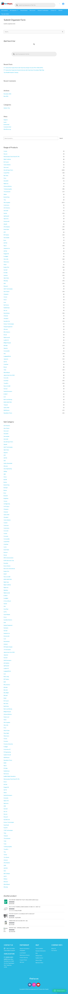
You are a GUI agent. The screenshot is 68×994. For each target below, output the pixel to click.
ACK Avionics (7, 207)
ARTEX (5, 251)
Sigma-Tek (6, 800)
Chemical (6, 315)
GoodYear (6, 380)
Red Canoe (6, 305)
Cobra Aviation (7, 164)
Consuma (6, 536)
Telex (5, 369)
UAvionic (6, 860)
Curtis (5, 547)
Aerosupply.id (4, 10)
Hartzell (5, 270)
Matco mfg (6, 676)
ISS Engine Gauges (8, 646)
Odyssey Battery (8, 186)
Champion (6, 294)
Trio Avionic (6, 857)
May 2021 (6, 96)
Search (61, 138)
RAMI (5, 763)
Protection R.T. (7, 749)
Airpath (5, 224)
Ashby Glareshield (8, 463)
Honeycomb (6, 221)
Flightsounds (7, 337)
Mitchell (5, 695)
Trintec (5, 854)
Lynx (5, 396)
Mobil (5, 698)
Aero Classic (6, 291)
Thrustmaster (7, 191)
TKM (5, 841)
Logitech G (6, 340)
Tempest (6, 404)
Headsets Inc (7, 248)
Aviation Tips (7, 108)
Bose (5, 240)
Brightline (6, 498)
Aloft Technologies (8, 288)
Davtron (6, 552)
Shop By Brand (23, 10)
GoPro (5, 611)
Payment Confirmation (43, 10)
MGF (5, 682)
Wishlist (60, 10)
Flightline (6, 590)
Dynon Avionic (7, 566)
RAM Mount (6, 410)
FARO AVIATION (8, 402)
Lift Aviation (6, 663)
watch (5, 876)
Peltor (5, 264)
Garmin (5, 213)
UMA (5, 865)
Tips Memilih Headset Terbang (11, 72)
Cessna (5, 297)
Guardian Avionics (8, 619)
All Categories (14, 10)
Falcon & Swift (7, 386)
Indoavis (6, 275)
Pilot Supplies (7, 202)
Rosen (5, 781)
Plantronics (6, 261)
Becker (5, 482)
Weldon (5, 879)
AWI (5, 474)
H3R (5, 622)
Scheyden (6, 798)
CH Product (6, 506)
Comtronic (6, 525)
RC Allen (6, 272)
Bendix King (6, 197)
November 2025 (7, 94)
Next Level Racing (8, 399)
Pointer (5, 738)
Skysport (6, 286)
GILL (5, 353)
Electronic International (9, 568)
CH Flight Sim (7, 503)
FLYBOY (6, 394)
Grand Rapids (7, 614)
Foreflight (6, 256)
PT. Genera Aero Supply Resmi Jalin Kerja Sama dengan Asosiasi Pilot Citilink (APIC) (23, 67)
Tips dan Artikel (5, 14)
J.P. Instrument (7, 649)
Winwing (6, 280)
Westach (6, 881)
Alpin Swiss (6, 278)
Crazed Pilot (6, 172)
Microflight (6, 692)
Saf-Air (5, 361)
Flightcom (6, 183)
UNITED (6, 868)
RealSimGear (7, 307)
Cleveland (6, 318)
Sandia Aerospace (8, 391)
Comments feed (7, 127)
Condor (5, 151)
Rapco (5, 245)
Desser (5, 334)
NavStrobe (6, 706)
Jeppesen (6, 359)
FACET (5, 574)
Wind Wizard (7, 372)
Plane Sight (6, 733)
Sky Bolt (6, 808)
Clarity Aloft (6, 407)
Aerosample (6, 237)
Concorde (6, 377)
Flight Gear (6, 582)
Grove (5, 617)
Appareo (6, 348)
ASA (5, 283)
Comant (5, 522)
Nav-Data (6, 175)
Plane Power (7, 730)
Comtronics (6, 205)
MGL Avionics (7, 332)
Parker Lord (6, 717)
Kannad (5, 388)
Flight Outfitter (7, 159)
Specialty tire (7, 321)
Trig (5, 199)
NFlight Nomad (7, 342)
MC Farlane (6, 234)
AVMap (5, 471)
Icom (5, 302)
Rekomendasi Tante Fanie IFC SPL (12, 156)
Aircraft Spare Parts (8, 170)
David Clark (6, 229)
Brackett (6, 495)
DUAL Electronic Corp (9, 560)
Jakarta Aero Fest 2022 (9, 375)
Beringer (6, 487)
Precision (6, 741)
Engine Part (6, 267)
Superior (6, 827)
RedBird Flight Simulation (10, 776)
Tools (5, 843)
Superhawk (6, 825)
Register (6, 119)
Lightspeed (6, 216)
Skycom (5, 154)
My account (32, 10)
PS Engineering (7, 752)
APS (5, 232)
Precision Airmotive (8, 744)
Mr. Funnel (6, 162)
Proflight (6, 746)
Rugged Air (6, 253)
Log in (5, 122)
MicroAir (6, 690)
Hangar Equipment (8, 326)
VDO (5, 870)
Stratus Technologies (9, 324)
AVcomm (6, 329)
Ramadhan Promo (8, 413)
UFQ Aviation (7, 226)
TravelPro (6, 383)
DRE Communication (8, 557)
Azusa (5, 299)
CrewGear (6, 364)
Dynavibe (6, 563)
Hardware (6, 628)
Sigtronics (6, 218)
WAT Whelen (7, 873)
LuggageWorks (7, 356)
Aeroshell (6, 210)
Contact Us (53, 10)
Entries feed (6, 124)
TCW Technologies (8, 830)
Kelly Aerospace (7, 660)
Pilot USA (6, 259)
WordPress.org (7, 129)
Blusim (5, 367)
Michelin (6, 345)
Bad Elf (5, 479)
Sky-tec (5, 310)
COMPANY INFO (56, 945)
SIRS (5, 806)
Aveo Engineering (8, 468)
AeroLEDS (6, 180)
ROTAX (5, 243)
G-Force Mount (7, 601)
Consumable (7, 351)
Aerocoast (6, 167)
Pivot (5, 178)
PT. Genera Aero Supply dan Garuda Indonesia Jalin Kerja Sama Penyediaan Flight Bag (24, 70)
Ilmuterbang (6, 313)
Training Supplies (8, 189)
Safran (5, 194)
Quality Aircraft (7, 754)
